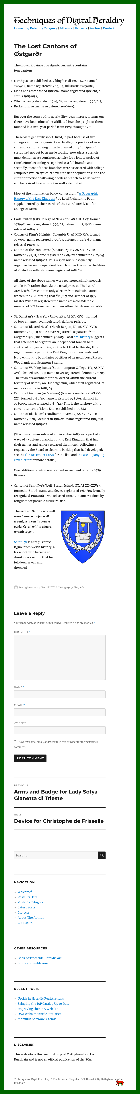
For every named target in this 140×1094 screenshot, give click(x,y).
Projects (81, 28)
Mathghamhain (28, 587)
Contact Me (26, 923)
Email (19, 705)
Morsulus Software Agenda (37, 1019)
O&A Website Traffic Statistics (39, 1014)
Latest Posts (26, 907)
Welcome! (25, 892)
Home (18, 28)
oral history (82, 337)
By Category (48, 28)
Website (20, 723)
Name (19, 687)
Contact (108, 28)
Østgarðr (79, 587)
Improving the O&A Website (38, 1009)
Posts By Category (31, 902)
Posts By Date (27, 897)
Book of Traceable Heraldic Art (40, 958)
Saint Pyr (20, 542)
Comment (22, 632)
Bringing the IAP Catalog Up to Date (43, 1003)
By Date (31, 28)
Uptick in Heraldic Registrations (41, 998)
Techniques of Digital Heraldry (32, 1079)
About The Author (31, 917)
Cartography (65, 587)
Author (95, 28)
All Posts (66, 28)
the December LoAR (39, 455)
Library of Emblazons (33, 963)
